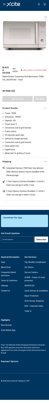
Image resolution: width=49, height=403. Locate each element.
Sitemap (4, 285)
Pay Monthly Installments (35, 262)
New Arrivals (6, 325)
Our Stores (29, 267)
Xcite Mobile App (8, 330)
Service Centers (31, 272)
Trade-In (27, 311)
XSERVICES (29, 285)
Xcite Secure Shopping (34, 301)
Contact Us (5, 291)
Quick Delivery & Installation (36, 291)
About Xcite (6, 267)
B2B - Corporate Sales (33, 306)
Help (3, 262)
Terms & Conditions (9, 280)
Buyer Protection (31, 296)
